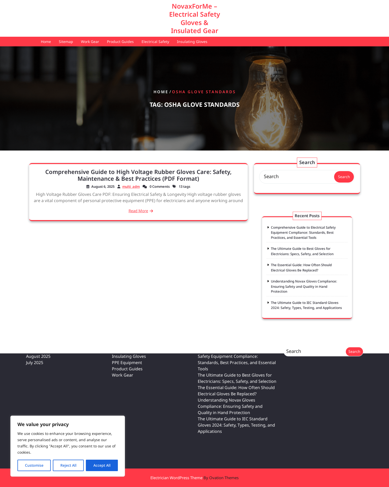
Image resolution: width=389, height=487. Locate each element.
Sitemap (66, 41)
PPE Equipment (127, 319)
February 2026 (40, 307)
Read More (138, 210)
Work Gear (90, 41)
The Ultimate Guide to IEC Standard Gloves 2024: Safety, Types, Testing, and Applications (236, 382)
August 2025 (38, 313)
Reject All (68, 465)
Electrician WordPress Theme (194, 477)
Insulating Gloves (192, 41)
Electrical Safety (155, 41)
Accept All (102, 465)
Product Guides (120, 41)
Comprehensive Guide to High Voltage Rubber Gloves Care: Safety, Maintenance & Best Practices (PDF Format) (138, 175)
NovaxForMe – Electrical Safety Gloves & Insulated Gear (194, 18)
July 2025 (34, 319)
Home (46, 41)
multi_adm (131, 186)
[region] (67, 446)
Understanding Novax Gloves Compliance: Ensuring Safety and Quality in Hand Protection (304, 279)
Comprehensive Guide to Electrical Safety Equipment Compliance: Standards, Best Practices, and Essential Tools (304, 244)
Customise (34, 465)
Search (344, 176)
